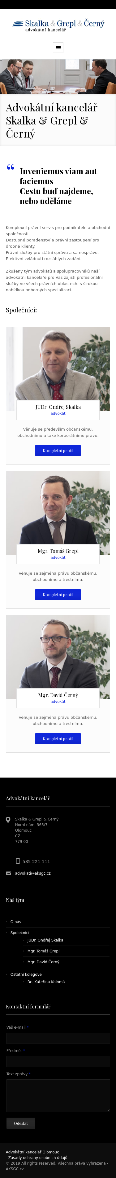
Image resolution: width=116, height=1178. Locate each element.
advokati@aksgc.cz (33, 873)
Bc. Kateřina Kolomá (46, 982)
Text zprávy (18, 1074)
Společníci (20, 933)
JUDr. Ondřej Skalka (45, 940)
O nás (16, 922)
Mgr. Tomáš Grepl (43, 951)
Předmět (15, 1051)
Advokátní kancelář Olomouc (32, 1152)
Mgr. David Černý (43, 962)
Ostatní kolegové (26, 974)
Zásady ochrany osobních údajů (37, 1158)
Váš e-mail (17, 1027)
